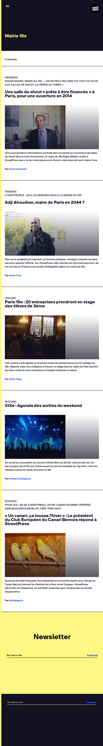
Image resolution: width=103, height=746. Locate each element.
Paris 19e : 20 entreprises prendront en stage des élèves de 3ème (50, 304)
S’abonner (92, 655)
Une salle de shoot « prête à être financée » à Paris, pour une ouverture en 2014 (49, 93)
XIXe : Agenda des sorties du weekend (43, 405)
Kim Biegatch (16, 600)
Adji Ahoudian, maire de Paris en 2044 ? (45, 202)
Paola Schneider (18, 169)
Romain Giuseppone (20, 478)
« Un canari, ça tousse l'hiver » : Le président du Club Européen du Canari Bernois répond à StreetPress (51, 519)
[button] (7, 6)
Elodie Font (15, 275)
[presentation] (52, 667)
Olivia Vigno (15, 379)
